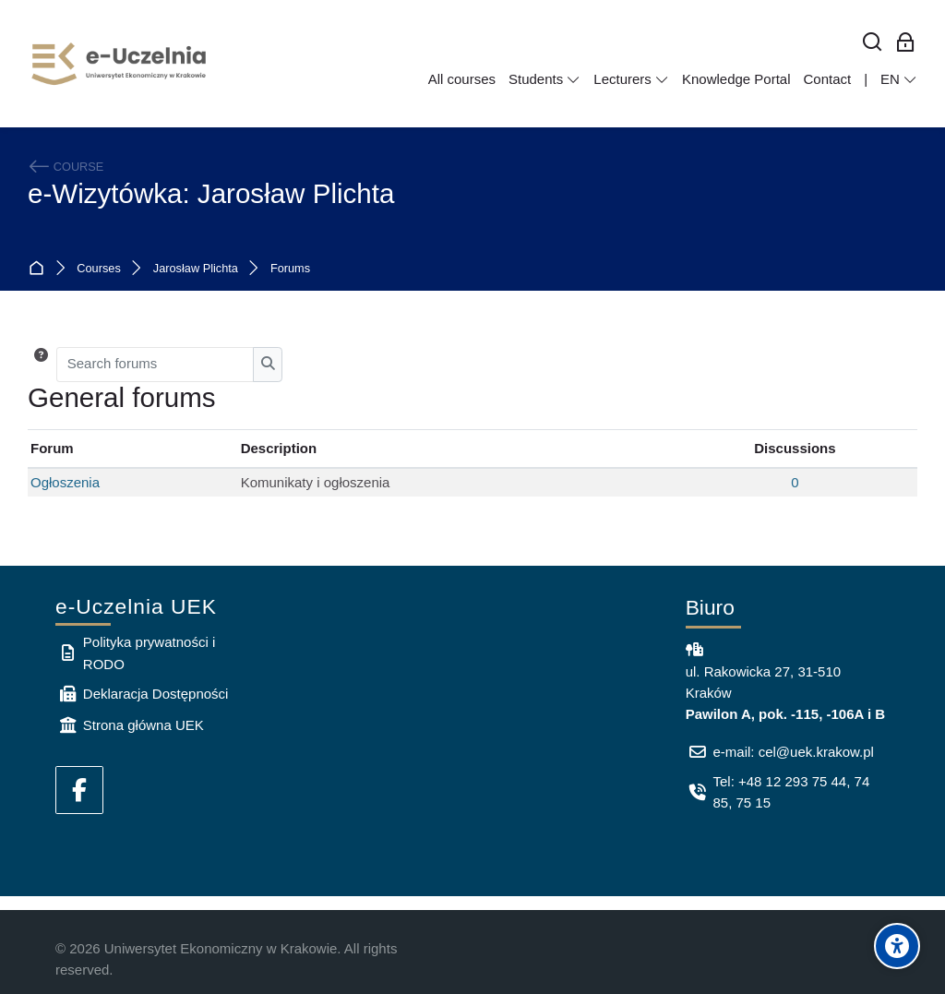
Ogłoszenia (65, 482)
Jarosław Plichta (195, 269)
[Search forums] (155, 364)
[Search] (872, 42)
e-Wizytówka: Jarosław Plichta (211, 193)
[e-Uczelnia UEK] (120, 64)
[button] (41, 364)
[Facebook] (79, 790)
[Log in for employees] (905, 42)
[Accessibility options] (897, 946)
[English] (898, 79)
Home (40, 269)
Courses (98, 269)
